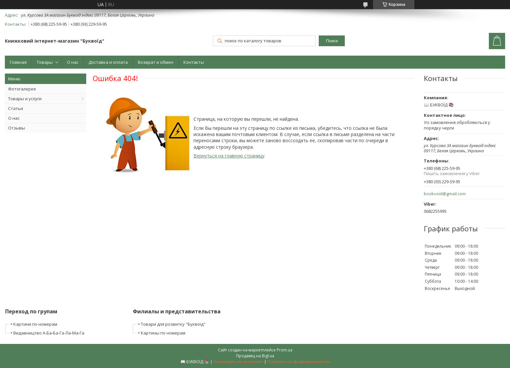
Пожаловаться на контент (238, 361)
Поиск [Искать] (332, 40)
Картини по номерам (35, 324)
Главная (18, 62)
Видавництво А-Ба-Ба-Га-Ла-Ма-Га (48, 333)
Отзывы (16, 128)
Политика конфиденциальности (298, 361)
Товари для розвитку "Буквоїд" (173, 324)
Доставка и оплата (108, 62)
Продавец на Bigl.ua (255, 356)
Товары (45, 62)
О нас (72, 62)
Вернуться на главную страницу (229, 156)
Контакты (193, 62)
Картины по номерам (163, 333)
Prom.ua (284, 350)
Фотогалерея (22, 89)
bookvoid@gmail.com (445, 194)
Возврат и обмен (155, 62)
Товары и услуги (25, 99)
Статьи (15, 108)
